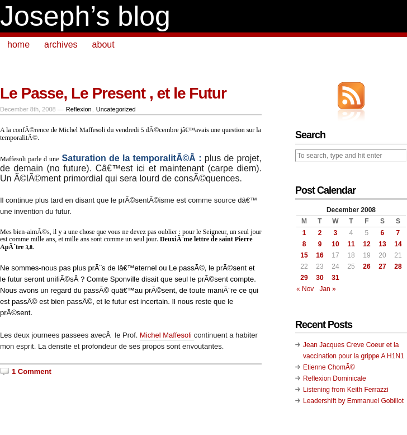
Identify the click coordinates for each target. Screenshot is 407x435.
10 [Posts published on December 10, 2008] (335, 244)
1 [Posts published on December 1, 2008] (304, 233)
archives (61, 44)
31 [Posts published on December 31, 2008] (335, 278)
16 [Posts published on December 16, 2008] (319, 255)
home (18, 44)
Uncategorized (116, 109)
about (103, 44)
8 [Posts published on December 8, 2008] (304, 244)
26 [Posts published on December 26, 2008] (366, 266)
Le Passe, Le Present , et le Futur (113, 93)
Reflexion (79, 109)
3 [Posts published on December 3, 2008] (336, 233)
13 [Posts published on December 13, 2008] (382, 244)
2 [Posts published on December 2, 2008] (320, 233)
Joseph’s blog (85, 16)
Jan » (327, 289)
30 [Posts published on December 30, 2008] (319, 278)
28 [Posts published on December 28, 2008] (397, 266)
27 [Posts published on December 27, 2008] (382, 266)
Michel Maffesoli (167, 335)
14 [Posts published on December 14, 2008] (397, 244)
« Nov (305, 289)
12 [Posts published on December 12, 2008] (366, 244)
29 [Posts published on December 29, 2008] (303, 278)
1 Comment (31, 371)
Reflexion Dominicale (334, 378)
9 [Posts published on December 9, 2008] (320, 244)
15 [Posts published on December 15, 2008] (303, 255)
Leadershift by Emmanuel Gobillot (353, 401)
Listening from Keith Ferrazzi (346, 390)
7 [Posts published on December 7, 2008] (398, 233)
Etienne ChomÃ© (329, 367)
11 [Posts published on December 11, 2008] (350, 244)
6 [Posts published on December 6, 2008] (383, 233)
